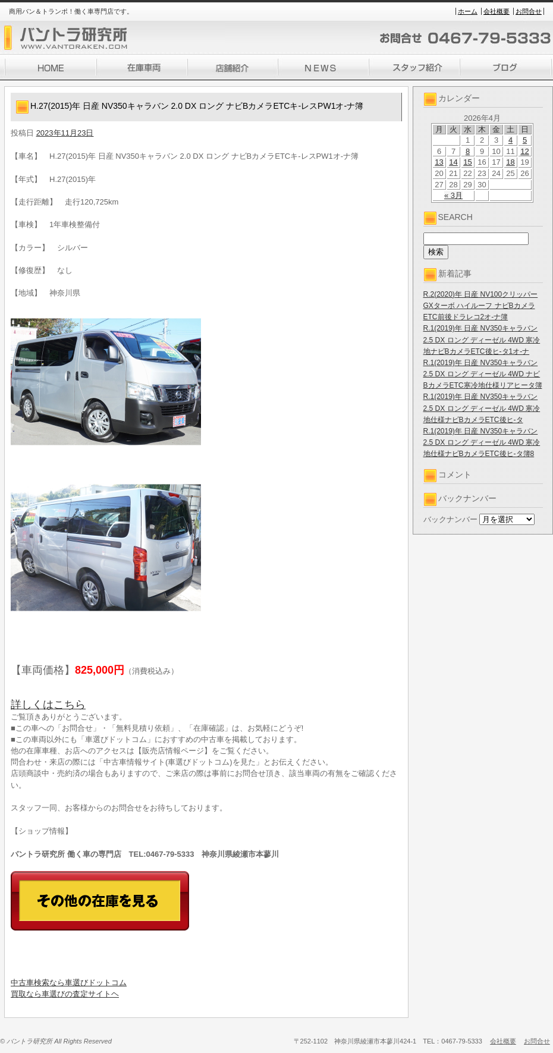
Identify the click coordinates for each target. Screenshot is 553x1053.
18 (510, 162)
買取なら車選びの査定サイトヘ (65, 993)
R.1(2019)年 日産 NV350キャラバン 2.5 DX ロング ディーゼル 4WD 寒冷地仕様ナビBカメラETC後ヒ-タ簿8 (482, 442)
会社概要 (496, 11)
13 (439, 162)
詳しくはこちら (48, 705)
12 (524, 151)
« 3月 (453, 195)
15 (467, 162)
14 (453, 162)
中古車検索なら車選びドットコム (69, 982)
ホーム (467, 11)
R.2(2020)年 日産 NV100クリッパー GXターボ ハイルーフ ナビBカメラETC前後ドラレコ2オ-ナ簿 (480, 305)
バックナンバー (450, 519)
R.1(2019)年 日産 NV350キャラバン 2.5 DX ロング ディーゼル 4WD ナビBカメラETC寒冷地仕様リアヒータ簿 (482, 374)
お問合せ (529, 11)
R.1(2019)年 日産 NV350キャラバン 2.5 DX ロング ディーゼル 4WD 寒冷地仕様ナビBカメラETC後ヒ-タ (482, 407)
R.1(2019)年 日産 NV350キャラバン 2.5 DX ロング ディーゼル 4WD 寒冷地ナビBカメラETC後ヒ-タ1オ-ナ (482, 339)
